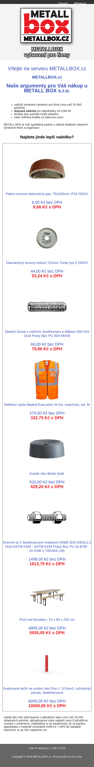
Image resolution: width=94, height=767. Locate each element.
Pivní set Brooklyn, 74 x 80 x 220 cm (46, 617)
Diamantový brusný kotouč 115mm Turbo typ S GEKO (47, 261)
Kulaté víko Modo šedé (47, 471)
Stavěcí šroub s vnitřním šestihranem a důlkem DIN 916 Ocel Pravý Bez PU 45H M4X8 (47, 331)
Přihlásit (80, 4)
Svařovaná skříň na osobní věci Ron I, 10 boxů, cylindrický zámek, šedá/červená (47, 688)
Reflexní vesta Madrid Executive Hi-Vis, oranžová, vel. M (47, 403)
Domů (63, 4)
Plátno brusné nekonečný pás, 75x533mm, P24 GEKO (47, 192)
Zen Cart (77, 756)
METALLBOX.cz (42, 756)
